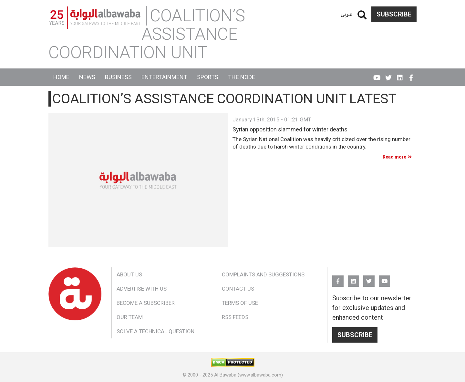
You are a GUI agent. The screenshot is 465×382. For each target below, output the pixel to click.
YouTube (377, 75)
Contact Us (238, 288)
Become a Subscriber (146, 303)
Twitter (388, 75)
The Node (241, 77)
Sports (207, 77)
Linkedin (399, 75)
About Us (129, 274)
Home (61, 77)
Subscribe (394, 14)
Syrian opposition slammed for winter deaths (289, 129)
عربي (346, 14)
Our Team (130, 317)
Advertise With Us (142, 288)
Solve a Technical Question (155, 331)
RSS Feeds (235, 317)
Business (118, 77)
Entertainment (164, 77)
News (87, 77)
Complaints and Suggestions (263, 274)
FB (411, 75)
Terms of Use (240, 303)
